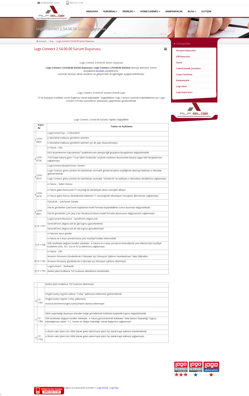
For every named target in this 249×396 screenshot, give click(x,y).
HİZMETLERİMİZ (150, 11)
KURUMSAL (110, 11)
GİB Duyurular (183, 56)
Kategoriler (183, 43)
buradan (100, 70)
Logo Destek (102, 387)
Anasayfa (43, 41)
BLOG (192, 11)
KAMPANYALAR (173, 11)
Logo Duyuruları (184, 92)
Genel (179, 62)
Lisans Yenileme (184, 74)
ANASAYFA (92, 11)
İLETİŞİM (206, 11)
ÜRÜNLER (128, 11)
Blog (51, 41)
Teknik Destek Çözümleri (188, 68)
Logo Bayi (114, 387)
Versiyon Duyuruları (186, 50)
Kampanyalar (183, 80)
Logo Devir (181, 86)
